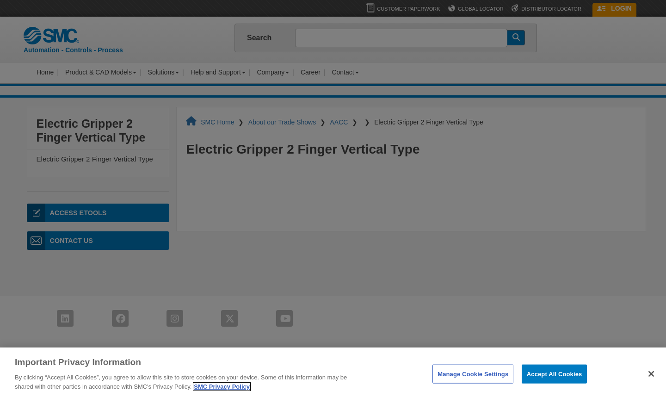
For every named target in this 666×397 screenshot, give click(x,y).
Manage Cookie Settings (473, 385)
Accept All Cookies (554, 385)
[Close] (651, 385)
